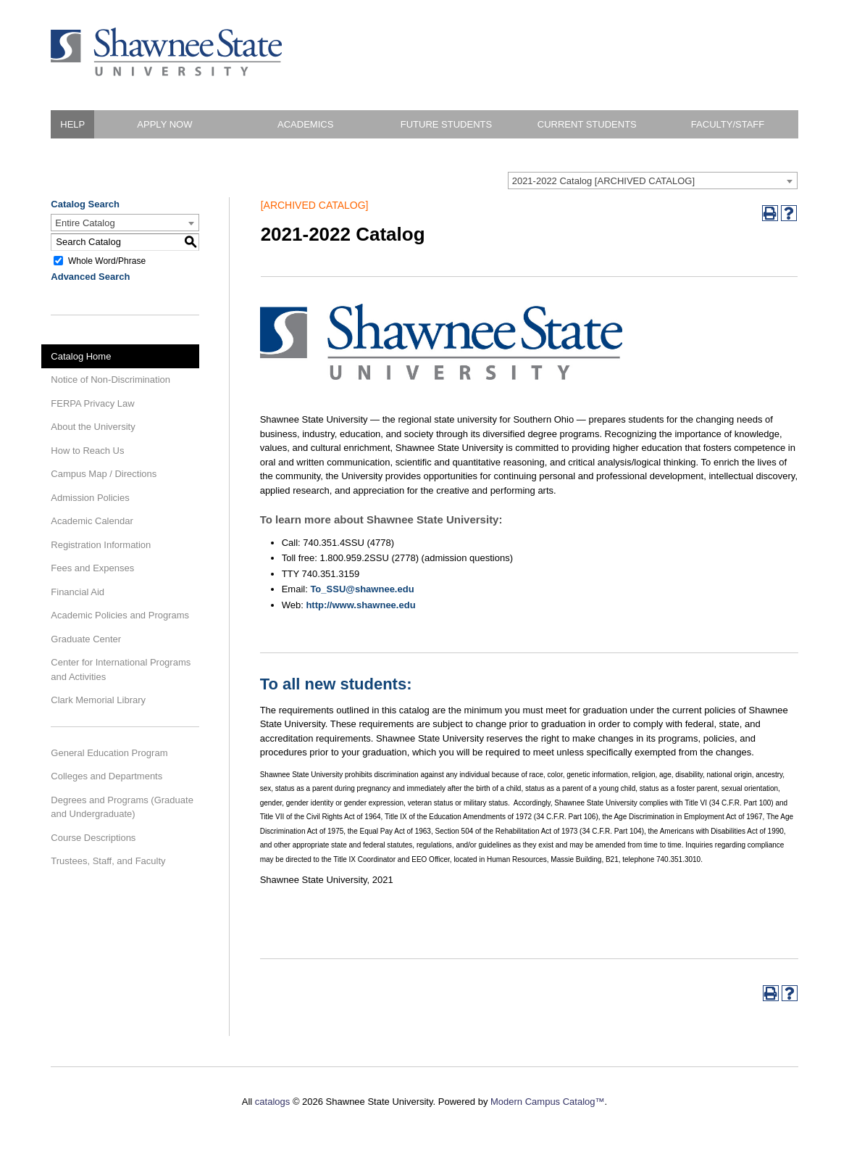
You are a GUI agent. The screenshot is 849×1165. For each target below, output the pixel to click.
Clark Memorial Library (98, 700)
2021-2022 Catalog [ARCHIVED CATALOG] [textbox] (603, 180)
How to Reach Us (87, 450)
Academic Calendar (92, 520)
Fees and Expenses (92, 568)
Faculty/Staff (727, 124)
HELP (72, 124)
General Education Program (109, 752)
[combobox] (653, 180)
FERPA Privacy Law (92, 403)
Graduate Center (86, 639)
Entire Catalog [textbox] (84, 222)
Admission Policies (90, 497)
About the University (93, 426)
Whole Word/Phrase (107, 260)
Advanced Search (90, 276)
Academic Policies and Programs (120, 615)
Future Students (446, 124)
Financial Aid (77, 591)
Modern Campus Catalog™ (547, 1101)
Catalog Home (81, 356)
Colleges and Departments (106, 776)
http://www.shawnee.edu (360, 605)
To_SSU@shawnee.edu (362, 589)
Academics (305, 124)
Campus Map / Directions (103, 473)
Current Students (587, 124)
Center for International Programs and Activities (121, 669)
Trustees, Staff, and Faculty (108, 860)
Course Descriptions (93, 837)
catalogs (272, 1101)
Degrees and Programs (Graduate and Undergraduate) (122, 807)
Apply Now (164, 124)
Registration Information (101, 544)
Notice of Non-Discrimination (110, 379)
